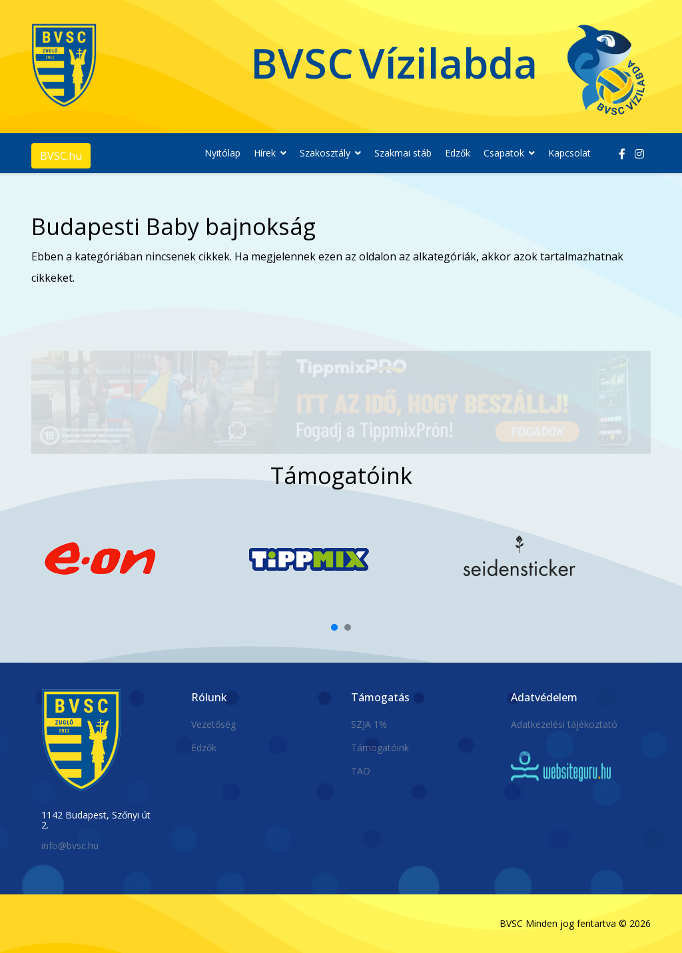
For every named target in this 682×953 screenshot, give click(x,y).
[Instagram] (639, 154)
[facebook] (622, 154)
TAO (360, 771)
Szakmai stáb (403, 153)
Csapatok (504, 153)
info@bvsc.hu (70, 845)
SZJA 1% (369, 724)
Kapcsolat (569, 153)
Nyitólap (222, 153)
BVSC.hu (61, 156)
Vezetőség (213, 724)
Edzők (457, 153)
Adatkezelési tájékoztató (564, 724)
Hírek (265, 153)
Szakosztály (325, 153)
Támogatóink (380, 747)
